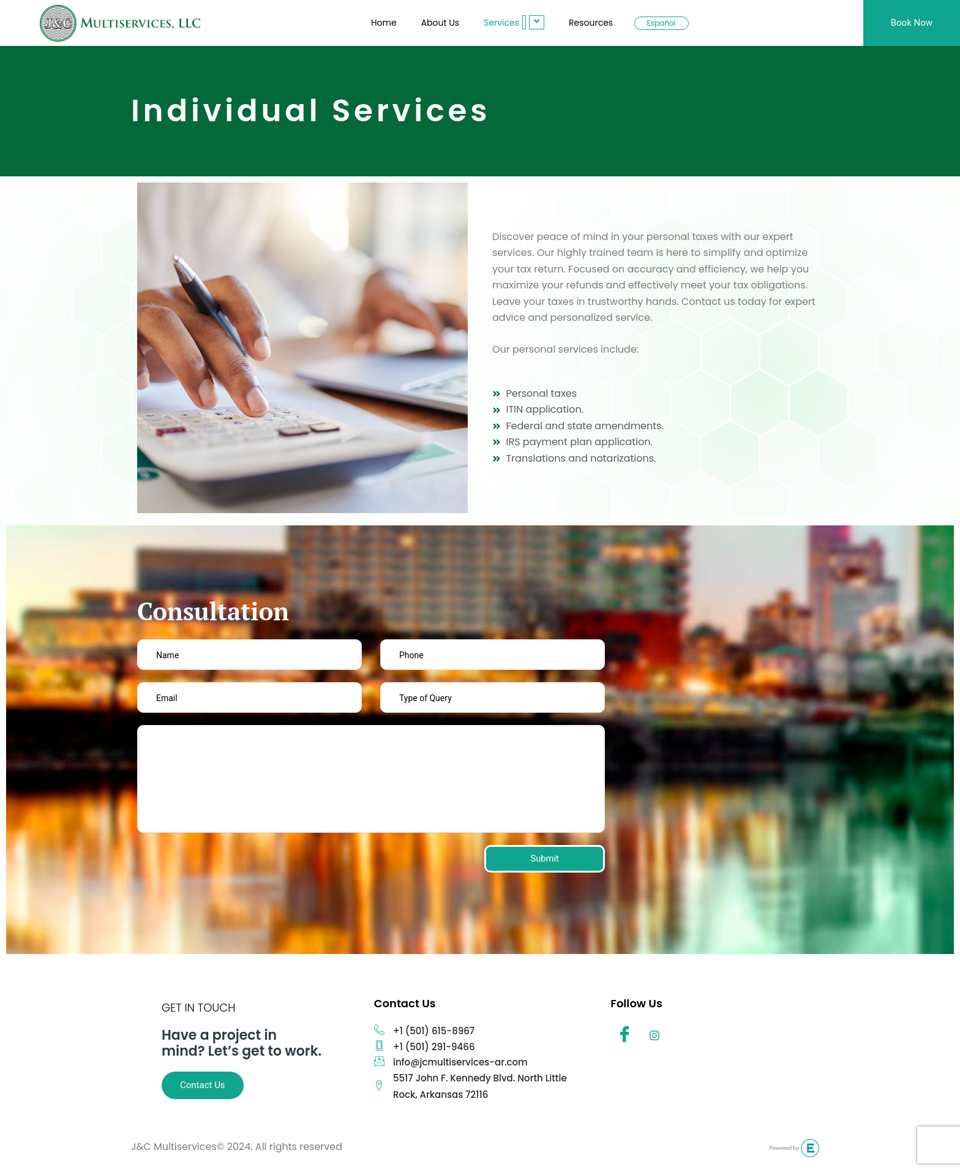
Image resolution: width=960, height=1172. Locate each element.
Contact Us (202, 1085)
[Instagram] (654, 1036)
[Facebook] (624, 1036)
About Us (440, 23)
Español (661, 23)
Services (514, 22)
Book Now (911, 22)
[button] (524, 22)
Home (384, 23)
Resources (591, 23)
